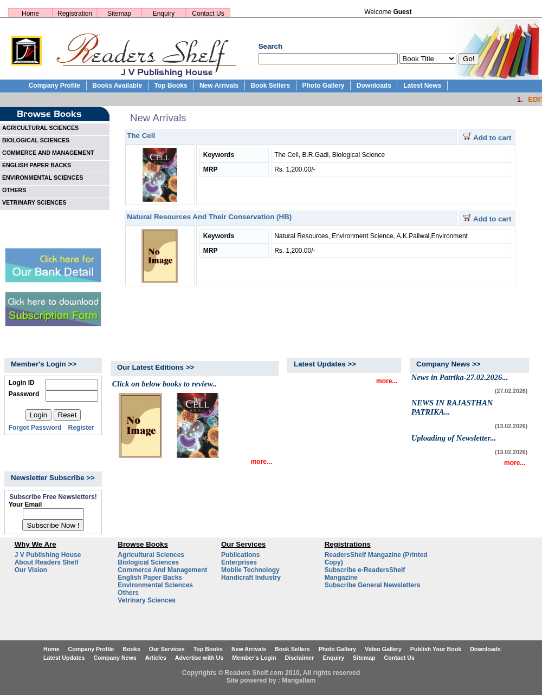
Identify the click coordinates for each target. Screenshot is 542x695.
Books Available (117, 85)
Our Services (167, 649)
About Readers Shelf (47, 562)
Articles (155, 657)
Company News (114, 657)
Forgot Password (35, 427)
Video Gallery (383, 649)
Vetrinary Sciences (147, 600)
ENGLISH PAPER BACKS (36, 165)
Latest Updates (64, 657)
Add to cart (487, 138)
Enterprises (239, 562)
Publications (240, 555)
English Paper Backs (150, 577)
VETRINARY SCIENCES (34, 202)
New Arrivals (218, 85)
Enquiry (164, 13)
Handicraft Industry (251, 577)
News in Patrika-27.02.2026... (459, 377)
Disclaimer (299, 657)
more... (261, 461)
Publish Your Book (435, 649)
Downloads (374, 85)
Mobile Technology (250, 570)
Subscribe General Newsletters (373, 585)
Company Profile (54, 85)
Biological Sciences (148, 562)
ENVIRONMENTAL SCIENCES (42, 177)
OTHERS (14, 190)
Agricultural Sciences (151, 555)
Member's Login (254, 657)
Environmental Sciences (155, 585)
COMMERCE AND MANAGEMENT (48, 152)
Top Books (170, 85)
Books (131, 649)
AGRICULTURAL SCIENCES (40, 127)
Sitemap (119, 13)
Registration (74, 13)
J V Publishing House (48, 555)
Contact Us (208, 13)
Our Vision (31, 570)
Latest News (422, 85)
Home (30, 13)
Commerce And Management (162, 570)
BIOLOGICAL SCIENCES (35, 140)
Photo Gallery (323, 85)
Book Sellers (270, 85)
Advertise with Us (199, 657)
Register (81, 427)
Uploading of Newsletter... (453, 438)
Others (128, 592)
